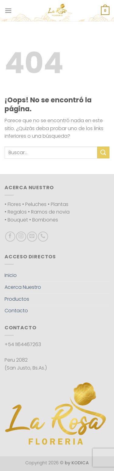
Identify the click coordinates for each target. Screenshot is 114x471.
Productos (17, 299)
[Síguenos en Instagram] (21, 237)
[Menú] (8, 10)
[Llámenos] (43, 237)
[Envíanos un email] (32, 237)
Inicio (11, 275)
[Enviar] (103, 152)
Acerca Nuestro (23, 287)
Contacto (16, 310)
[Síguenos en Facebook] (10, 237)
